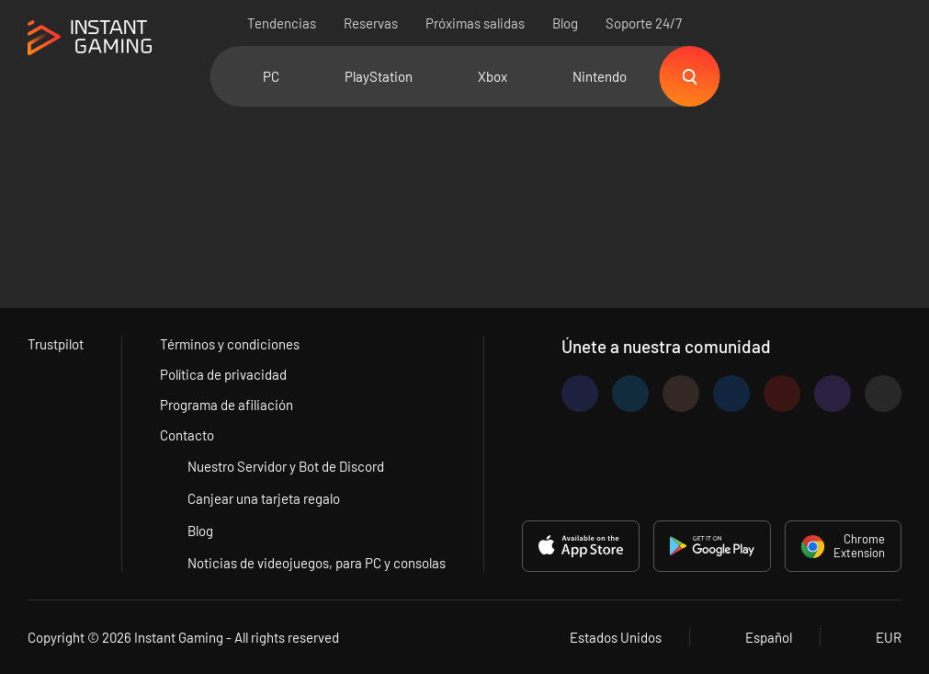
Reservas (371, 23)
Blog (565, 23)
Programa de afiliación (226, 404)
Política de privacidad (223, 374)
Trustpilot (56, 344)
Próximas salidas (475, 23)
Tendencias (281, 23)
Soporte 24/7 (644, 23)
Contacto (187, 435)
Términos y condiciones (230, 344)
